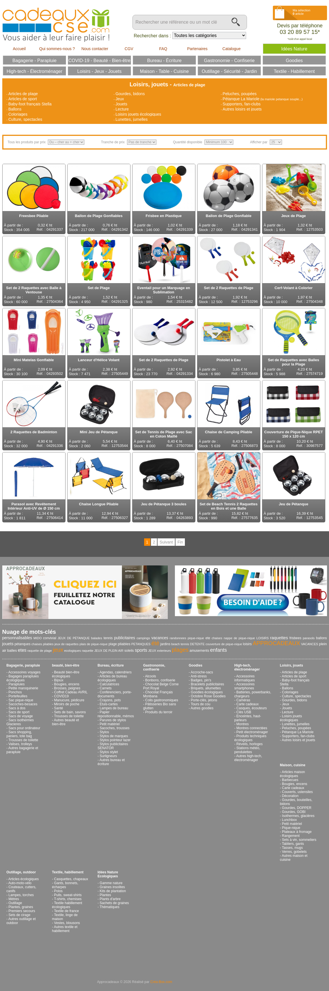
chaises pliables (42, 644)
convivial (49, 638)
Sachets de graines (114, 903)
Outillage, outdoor (21, 872)
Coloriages (17, 114)
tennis (108, 638)
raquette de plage (39, 650)
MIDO (38, 638)
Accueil (19, 48)
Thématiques (109, 907)
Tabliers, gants (293, 844)
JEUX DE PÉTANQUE (74, 638)
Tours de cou (201, 704)
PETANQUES (140, 644)
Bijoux (59, 680)
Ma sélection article (301, 12)
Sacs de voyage (21, 716)
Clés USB (243, 712)
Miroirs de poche (66, 704)
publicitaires (124, 638)
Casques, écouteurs (251, 708)
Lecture (122, 109)
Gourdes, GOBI (294, 812)
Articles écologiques (23, 879)
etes (22, 650)
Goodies (196, 665)
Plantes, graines (21, 907)
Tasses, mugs (292, 848)
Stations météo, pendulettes (247, 750)
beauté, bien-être (65, 665)
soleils (129, 651)
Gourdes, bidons (130, 93)
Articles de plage (23, 93)
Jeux (119, 99)
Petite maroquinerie (23, 688)
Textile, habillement (67, 872)
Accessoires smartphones (244, 686)
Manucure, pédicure (69, 700)
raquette (87, 650)
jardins (165, 644)
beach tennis (180, 644)
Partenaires (197, 48)
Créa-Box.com (161, 982)
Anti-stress (199, 676)
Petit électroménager (252, 732)
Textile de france (66, 911)
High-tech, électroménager (247, 667)
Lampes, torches (21, 895)
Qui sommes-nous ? (57, 48)
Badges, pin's (201, 680)
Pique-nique (291, 828)
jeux (58, 650)
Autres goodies (202, 708)
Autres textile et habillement (64, 929)
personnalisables (17, 638)
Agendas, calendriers (115, 672)
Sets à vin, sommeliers (299, 840)
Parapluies (17, 684)
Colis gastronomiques (161, 700)
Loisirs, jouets (291, 665)
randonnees (178, 638)
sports (141, 650)
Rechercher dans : (152, 35)
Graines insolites (112, 887)
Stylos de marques (114, 736)
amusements (199, 651)
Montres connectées (251, 728)
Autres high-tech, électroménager (248, 758)
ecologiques (72, 650)
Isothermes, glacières (298, 816)
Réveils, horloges (249, 744)
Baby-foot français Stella (30, 104)
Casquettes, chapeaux (71, 879)
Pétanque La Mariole (241, 99)
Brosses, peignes (67, 688)
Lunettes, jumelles (131, 119)
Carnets (106, 688)
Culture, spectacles (25, 119)
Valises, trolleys (20, 744)
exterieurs (164, 650)
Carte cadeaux (247, 704)
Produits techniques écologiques (250, 738)
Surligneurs (108, 756)
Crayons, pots (110, 700)
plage (113, 644)
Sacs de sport (19, 712)
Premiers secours (22, 911)
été (155, 643)
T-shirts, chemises (68, 899)
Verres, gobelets (294, 852)
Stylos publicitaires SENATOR (113, 746)
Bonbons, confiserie (160, 680)
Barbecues (290, 780)
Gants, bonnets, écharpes (65, 885)
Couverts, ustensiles (297, 792)
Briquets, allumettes (206, 688)
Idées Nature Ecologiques (108, 874)
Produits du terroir (158, 712)
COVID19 (61, 696)
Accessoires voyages (24, 672)
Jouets (121, 104)
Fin (180, 542)
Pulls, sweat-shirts (68, 895)
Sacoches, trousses (115, 728)
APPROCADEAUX (276, 643)
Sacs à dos (17, 708)
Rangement (291, 836)
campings (143, 638)
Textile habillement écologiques (67, 905)
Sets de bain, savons (70, 712)
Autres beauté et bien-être (65, 722)
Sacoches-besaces (23, 704)
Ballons (14, 109)
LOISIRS (262, 638)
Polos (58, 891)
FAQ (163, 48)
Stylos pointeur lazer (115, 740)
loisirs (247, 644)
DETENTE (197, 644)
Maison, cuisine (292, 765)
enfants (218, 650)
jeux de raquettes (66, 644)
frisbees (295, 638)
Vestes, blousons (67, 923)
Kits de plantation (113, 891)
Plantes (105, 895)
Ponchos (15, 692)
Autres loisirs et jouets (242, 109)
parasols (309, 638)
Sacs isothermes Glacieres (20, 722)
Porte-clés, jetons (204, 700)
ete (207, 638)
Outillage (15, 903)
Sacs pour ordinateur (24, 728)
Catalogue (231, 48)
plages (180, 650)
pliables (124, 644)
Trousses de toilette (23, 740)
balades (96, 638)
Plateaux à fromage (297, 832)
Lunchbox (289, 820)
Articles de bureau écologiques (112, 678)
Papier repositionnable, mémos (116, 714)
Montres (242, 724)
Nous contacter (94, 48)
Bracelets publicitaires (207, 684)
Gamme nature (111, 883)
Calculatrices (109, 684)
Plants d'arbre (110, 899)
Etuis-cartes (109, 704)
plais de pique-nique (93, 644)
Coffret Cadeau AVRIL (71, 692)
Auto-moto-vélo (19, 883)
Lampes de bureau (114, 708)
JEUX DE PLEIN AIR (108, 650)
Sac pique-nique (21, 700)
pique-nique (196, 638)
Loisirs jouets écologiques (138, 114)
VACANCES (309, 644)
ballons (321, 638)
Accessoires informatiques (244, 678)
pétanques (22, 644)
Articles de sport (22, 99)
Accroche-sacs (202, 672)
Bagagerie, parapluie (23, 665)
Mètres (14, 899)
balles (12, 650)
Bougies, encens (66, 684)
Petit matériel (110, 724)
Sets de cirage (19, 915)
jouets (8, 643)
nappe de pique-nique (239, 638)
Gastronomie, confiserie (154, 667)
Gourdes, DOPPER (296, 808)
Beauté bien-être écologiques (65, 674)
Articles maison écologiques (292, 774)
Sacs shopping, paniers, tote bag (19, 734)
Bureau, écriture (111, 665)
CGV (129, 48)
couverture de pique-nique (224, 644)
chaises (217, 638)
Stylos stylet (109, 752)
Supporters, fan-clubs (242, 104)
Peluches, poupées (240, 93)
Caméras (243, 700)
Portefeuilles (18, 696)
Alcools (150, 676)
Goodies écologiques (207, 692)
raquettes (279, 637)
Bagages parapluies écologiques (23, 678)
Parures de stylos (113, 720)
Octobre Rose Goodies (208, 696)
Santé (58, 708)
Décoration (290, 796)
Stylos (104, 732)
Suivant (166, 542)
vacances (159, 638)
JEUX (152, 650)
